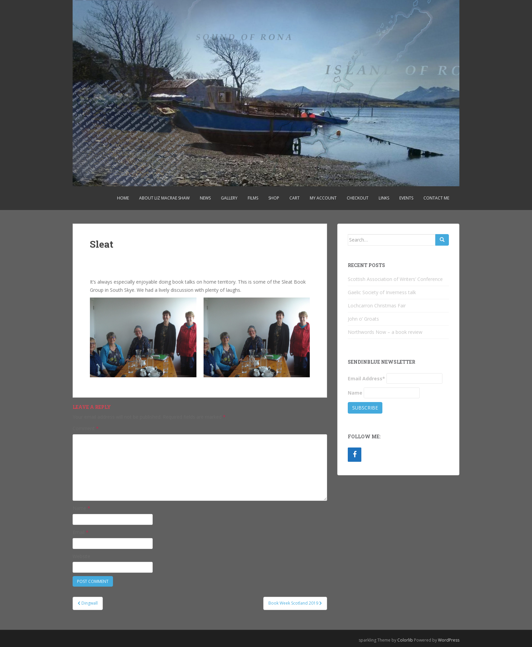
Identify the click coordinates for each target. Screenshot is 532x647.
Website (81, 556)
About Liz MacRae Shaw (164, 198)
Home (123, 198)
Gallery (229, 198)
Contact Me (436, 198)
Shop (273, 198)
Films (253, 198)
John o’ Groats (363, 319)
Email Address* (366, 378)
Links (384, 198)
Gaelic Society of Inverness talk (382, 292)
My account (323, 198)
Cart (294, 198)
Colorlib (405, 640)
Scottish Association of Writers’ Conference (395, 279)
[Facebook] (354, 455)
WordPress (448, 640)
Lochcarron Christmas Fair (377, 305)
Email (81, 532)
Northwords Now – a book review (385, 332)
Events (406, 198)
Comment (86, 428)
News (205, 198)
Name (81, 508)
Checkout (357, 198)
